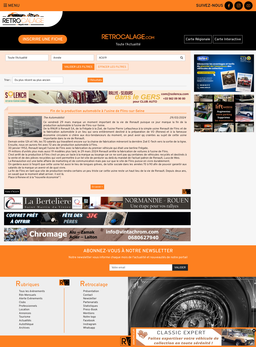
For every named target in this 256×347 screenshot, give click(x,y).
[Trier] (37, 80)
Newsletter (90, 298)
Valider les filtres (78, 67)
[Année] (72, 57)
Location (24, 309)
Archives (24, 328)
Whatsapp (89, 328)
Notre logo (89, 317)
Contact (88, 295)
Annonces (25, 313)
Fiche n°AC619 (12, 191)
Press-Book (90, 309)
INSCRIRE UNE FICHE (43, 39)
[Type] (26, 57)
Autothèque (26, 324)
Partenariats (90, 302)
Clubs (22, 302)
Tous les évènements (32, 291)
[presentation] (82, 266)
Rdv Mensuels (27, 295)
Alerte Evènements (30, 298)
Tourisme (24, 317)
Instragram (89, 324)
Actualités (25, 320)
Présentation (91, 291)
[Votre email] (140, 267)
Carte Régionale (198, 39)
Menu (12, 5)
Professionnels (28, 306)
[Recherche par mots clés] (137, 57)
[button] (25, 126)
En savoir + (97, 186)
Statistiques (90, 306)
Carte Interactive (228, 39)
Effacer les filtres (112, 67)
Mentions (88, 313)
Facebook (89, 320)
